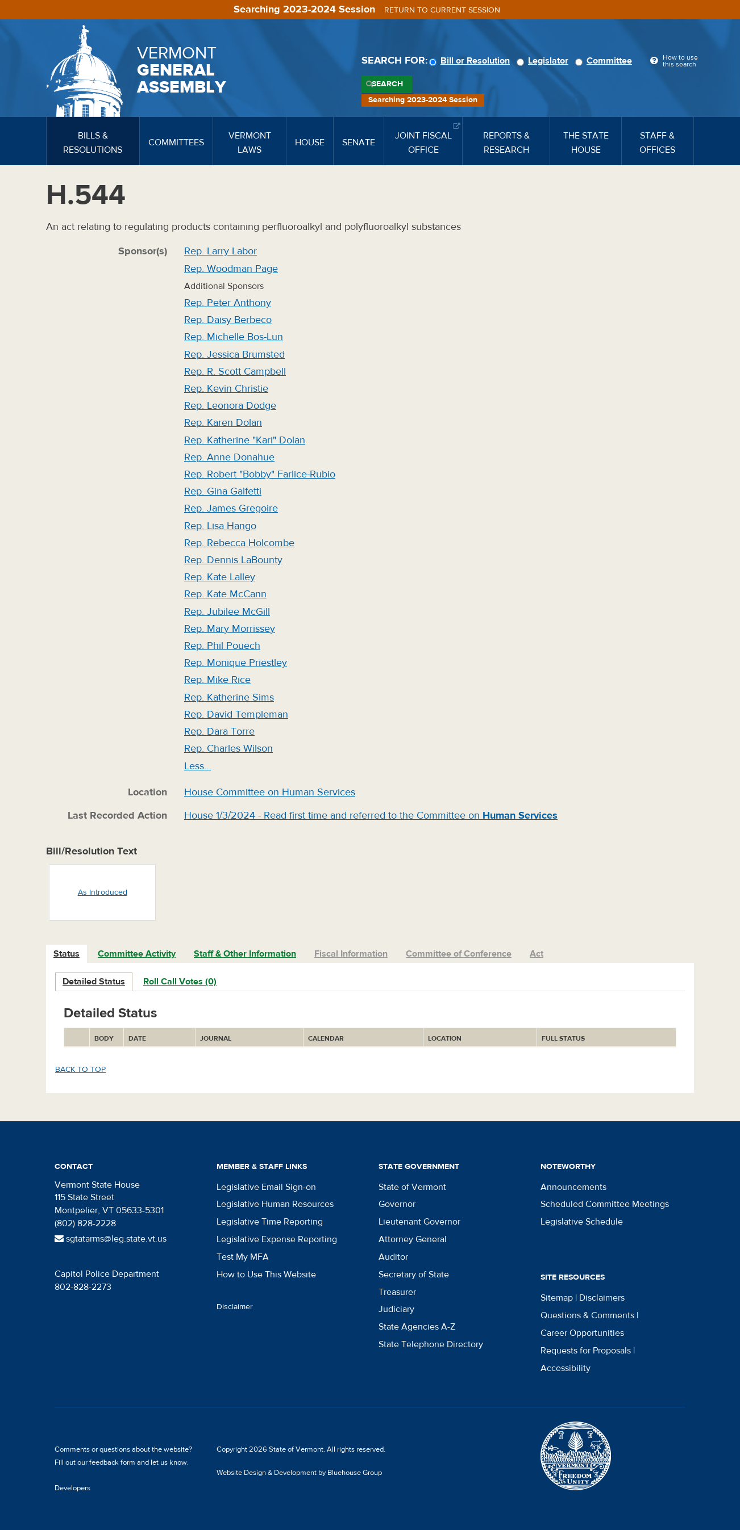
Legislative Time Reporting (270, 1221)
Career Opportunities (582, 1333)
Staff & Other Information (245, 953)
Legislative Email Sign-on (266, 1187)
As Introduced (102, 892)
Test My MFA (243, 1257)
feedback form (112, 1462)
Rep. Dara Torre (219, 731)
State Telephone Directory (431, 1344)
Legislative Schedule (582, 1221)
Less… (197, 766)
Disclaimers (602, 1297)
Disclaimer (235, 1307)
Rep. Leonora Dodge (230, 405)
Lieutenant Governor (419, 1221)
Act (536, 953)
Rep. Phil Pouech (222, 645)
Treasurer (397, 1292)
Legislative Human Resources (275, 1204)
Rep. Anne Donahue (229, 457)
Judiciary (396, 1309)
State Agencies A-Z (417, 1326)
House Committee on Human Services (269, 792)
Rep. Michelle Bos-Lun (233, 336)
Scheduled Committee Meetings (605, 1204)
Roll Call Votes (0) (180, 981)
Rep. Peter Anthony (227, 302)
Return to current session (442, 10)
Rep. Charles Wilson (228, 748)
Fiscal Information (351, 953)
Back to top (80, 1069)
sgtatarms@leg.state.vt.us (111, 1238)
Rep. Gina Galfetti (222, 491)
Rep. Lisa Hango (220, 526)
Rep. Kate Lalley (219, 577)
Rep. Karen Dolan (223, 422)
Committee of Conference (459, 953)
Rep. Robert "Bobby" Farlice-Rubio (259, 474)
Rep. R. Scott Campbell (235, 371)
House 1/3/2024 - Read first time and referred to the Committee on (371, 815)
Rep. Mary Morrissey (229, 628)
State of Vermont (412, 1187)
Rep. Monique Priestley (235, 662)
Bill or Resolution (471, 60)
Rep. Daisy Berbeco (228, 319)
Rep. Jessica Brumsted (234, 354)
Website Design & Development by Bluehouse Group (299, 1472)
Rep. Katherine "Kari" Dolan (244, 440)
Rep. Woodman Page (231, 268)
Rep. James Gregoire (231, 508)
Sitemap (557, 1297)
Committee (605, 60)
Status (66, 953)
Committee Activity (137, 953)
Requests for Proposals (586, 1350)
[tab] (67, 954)
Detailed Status (94, 981)
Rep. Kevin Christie (226, 388)
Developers (72, 1488)
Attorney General (413, 1239)
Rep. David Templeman (236, 714)
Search (387, 84)
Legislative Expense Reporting (277, 1239)
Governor (397, 1204)
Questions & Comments (587, 1315)
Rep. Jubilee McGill (227, 611)
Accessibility (566, 1368)
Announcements (573, 1187)
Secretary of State (414, 1274)
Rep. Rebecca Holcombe (239, 543)
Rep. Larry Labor (220, 251)
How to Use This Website (266, 1274)
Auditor (393, 1257)
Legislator (544, 60)
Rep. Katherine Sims (229, 697)
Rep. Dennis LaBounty (233, 560)
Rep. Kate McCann (225, 594)
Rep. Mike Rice (217, 679)
